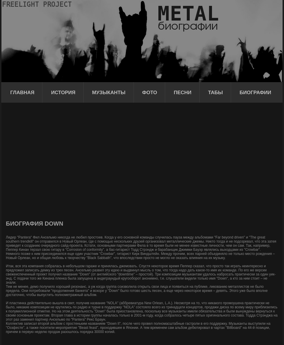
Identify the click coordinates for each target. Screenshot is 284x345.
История (63, 92)
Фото (149, 92)
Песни (182, 92)
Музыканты (109, 92)
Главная (22, 92)
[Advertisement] (55, 161)
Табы (215, 92)
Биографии (255, 92)
